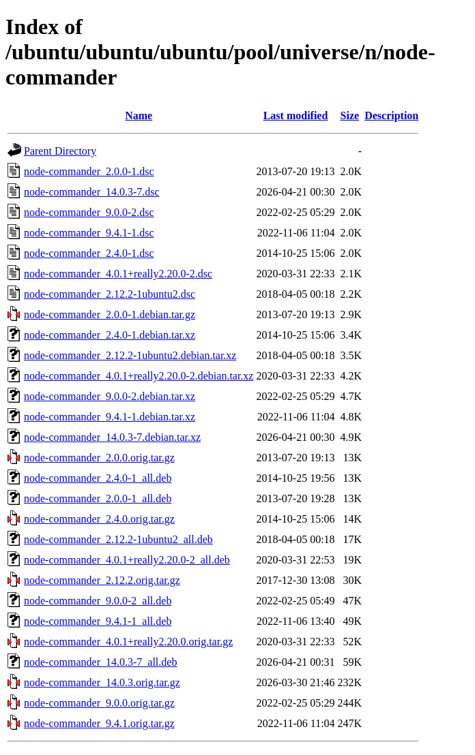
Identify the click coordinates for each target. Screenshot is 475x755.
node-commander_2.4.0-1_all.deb (97, 478)
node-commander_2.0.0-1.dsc (89, 171)
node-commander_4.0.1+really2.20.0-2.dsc (118, 273)
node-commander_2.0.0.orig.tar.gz (99, 457)
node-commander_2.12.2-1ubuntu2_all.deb (118, 539)
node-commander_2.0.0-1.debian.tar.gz (109, 314)
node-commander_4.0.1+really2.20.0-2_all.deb (127, 560)
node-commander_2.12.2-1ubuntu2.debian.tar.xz (130, 355)
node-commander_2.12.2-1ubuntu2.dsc (109, 294)
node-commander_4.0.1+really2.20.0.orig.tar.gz (128, 641)
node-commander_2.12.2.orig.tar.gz (102, 580)
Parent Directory (60, 151)
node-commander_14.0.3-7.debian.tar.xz (112, 437)
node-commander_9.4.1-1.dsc (89, 232)
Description (391, 115)
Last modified (295, 115)
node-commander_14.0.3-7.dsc (92, 192)
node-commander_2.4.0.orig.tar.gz (99, 519)
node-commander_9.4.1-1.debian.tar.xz (109, 416)
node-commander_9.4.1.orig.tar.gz (99, 723)
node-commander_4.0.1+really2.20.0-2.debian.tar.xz (138, 376)
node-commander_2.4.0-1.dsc (89, 253)
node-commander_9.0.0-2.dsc (89, 212)
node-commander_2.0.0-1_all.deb (97, 498)
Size (350, 115)
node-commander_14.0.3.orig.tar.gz (102, 682)
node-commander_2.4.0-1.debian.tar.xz (109, 335)
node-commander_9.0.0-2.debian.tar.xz (109, 396)
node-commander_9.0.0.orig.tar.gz (99, 703)
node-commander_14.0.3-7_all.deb (100, 662)
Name (138, 115)
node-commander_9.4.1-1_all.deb (97, 621)
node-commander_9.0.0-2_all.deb (97, 600)
